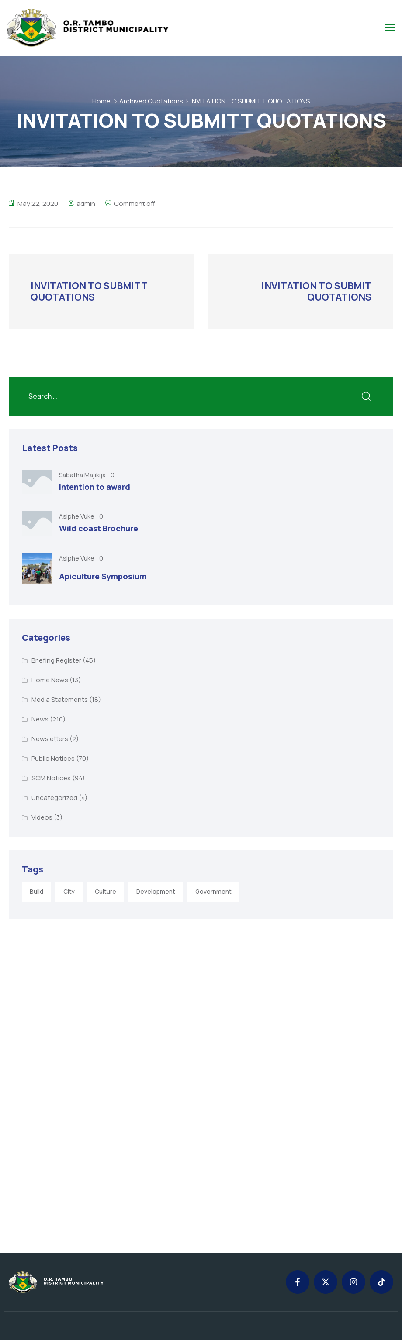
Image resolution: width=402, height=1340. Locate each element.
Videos (41, 817)
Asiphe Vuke (77, 516)
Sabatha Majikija (83, 475)
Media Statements (59, 699)
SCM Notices (51, 778)
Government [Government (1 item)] (213, 892)
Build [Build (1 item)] (36, 892)
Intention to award (94, 487)
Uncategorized (54, 797)
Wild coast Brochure (98, 528)
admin (85, 203)
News (40, 719)
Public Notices (53, 758)
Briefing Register (56, 660)
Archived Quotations (151, 101)
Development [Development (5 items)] (155, 892)
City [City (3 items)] (69, 892)
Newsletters (49, 738)
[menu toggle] (390, 27)
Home (101, 101)
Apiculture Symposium (102, 576)
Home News (49, 679)
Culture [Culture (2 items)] (105, 892)
